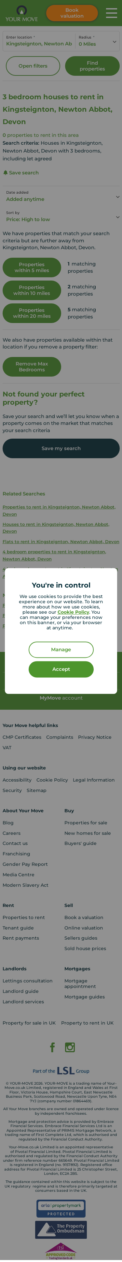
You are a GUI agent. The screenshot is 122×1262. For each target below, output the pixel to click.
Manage (61, 650)
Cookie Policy (73, 612)
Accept (61, 669)
